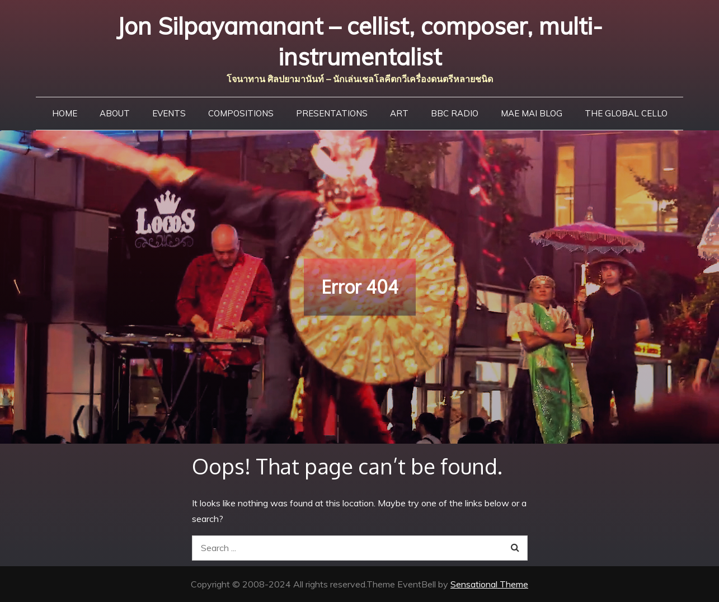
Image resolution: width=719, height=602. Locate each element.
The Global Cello (626, 113)
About (115, 113)
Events (169, 113)
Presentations (332, 113)
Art (399, 113)
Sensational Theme (489, 584)
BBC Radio (454, 113)
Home (64, 113)
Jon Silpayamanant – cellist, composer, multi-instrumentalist (359, 41)
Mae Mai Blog (531, 113)
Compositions (241, 113)
